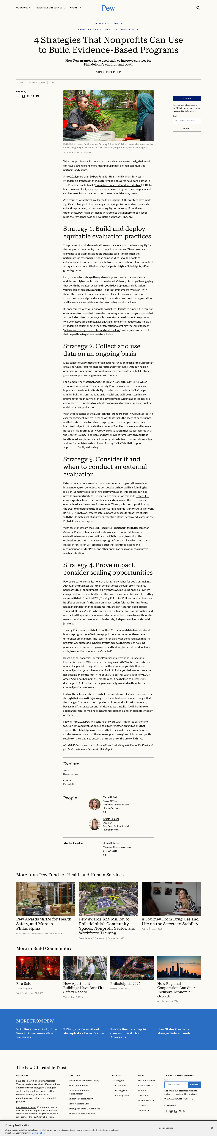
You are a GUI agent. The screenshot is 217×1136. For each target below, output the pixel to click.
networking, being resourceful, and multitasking (92, 330)
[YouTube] (184, 1111)
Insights (116, 1075)
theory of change (128, 281)
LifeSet (71, 602)
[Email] (187, 121)
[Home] (42, 1067)
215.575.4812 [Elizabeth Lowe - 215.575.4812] (110, 851)
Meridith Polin (110, 796)
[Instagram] (171, 1111)
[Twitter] (180, 1111)
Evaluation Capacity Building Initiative (118, 185)
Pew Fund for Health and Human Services (117, 176)
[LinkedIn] (176, 1111)
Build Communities (52, 948)
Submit (187, 128)
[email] (104, 811)
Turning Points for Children (116, 598)
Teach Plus (142, 496)
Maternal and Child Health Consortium (106, 381)
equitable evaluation (93, 245)
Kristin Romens (111, 818)
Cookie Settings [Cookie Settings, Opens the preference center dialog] (166, 1128)
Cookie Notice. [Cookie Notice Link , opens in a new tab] (38, 1133)
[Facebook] (166, 1111)
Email (175, 116)
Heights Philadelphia (129, 266)
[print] (37, 96)
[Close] (212, 1128)
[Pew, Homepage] (108, 8)
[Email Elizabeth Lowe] (104, 854)
